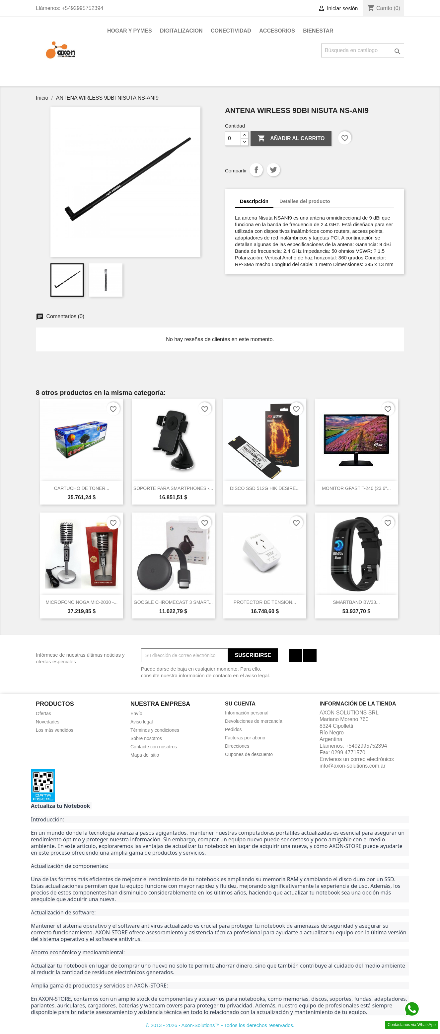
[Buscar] (362, 50)
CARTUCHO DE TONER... (81, 488)
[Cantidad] (233, 138)
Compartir (256, 169)
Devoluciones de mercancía (253, 721)
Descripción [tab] (254, 201)
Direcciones (237, 746)
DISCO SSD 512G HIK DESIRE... (265, 488)
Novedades (47, 721)
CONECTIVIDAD (231, 31)
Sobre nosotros (146, 738)
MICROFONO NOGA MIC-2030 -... (81, 602)
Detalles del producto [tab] (304, 201)
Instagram (310, 655)
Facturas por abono (245, 737)
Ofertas (43, 713)
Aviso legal (141, 721)
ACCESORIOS (277, 31)
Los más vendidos (54, 730)
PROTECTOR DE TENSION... (265, 602)
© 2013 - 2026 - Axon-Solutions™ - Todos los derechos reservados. (220, 1025)
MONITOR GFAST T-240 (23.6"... (356, 488)
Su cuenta (240, 703)
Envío (136, 713)
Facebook (295, 655)
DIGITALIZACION (181, 31)
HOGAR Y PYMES (129, 31)
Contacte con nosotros (153, 746)
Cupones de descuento (249, 754)
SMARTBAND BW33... (356, 602)
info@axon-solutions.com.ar (353, 766)
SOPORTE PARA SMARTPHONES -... (173, 488)
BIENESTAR (318, 31)
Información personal (246, 712)
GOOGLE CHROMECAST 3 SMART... (173, 602)
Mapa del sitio (144, 755)
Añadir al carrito (291, 138)
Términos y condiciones (154, 730)
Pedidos (233, 729)
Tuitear (273, 169)
